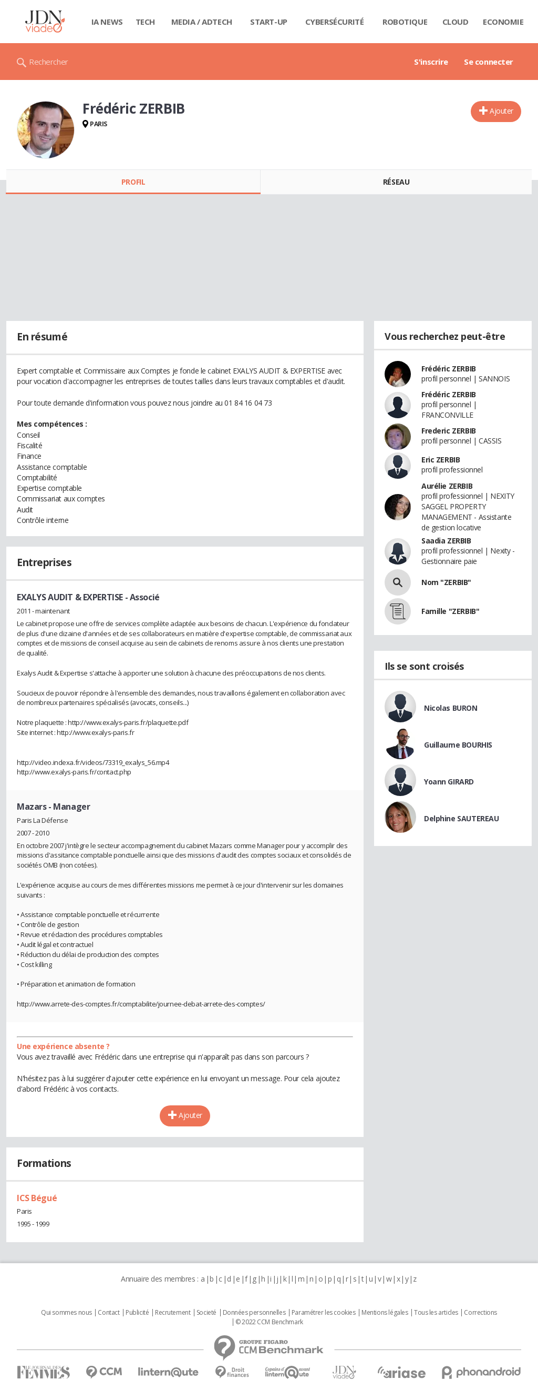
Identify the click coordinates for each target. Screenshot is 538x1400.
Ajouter (501, 111)
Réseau (396, 182)
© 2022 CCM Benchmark (269, 1322)
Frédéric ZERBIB (448, 369)
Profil (133, 182)
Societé (206, 1312)
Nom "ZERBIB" (446, 582)
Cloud (455, 21)
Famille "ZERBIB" (450, 611)
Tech (145, 21)
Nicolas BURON (451, 708)
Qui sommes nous (66, 1312)
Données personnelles (254, 1312)
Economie (503, 21)
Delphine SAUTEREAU (461, 818)
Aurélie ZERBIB (446, 486)
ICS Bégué (37, 1198)
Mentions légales (384, 1312)
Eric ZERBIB (440, 460)
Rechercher (48, 61)
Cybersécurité (334, 21)
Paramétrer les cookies (324, 1312)
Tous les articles (436, 1312)
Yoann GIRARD (449, 782)
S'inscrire (431, 61)
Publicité (137, 1312)
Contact (108, 1312)
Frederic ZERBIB (448, 431)
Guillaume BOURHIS (458, 745)
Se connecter (488, 61)
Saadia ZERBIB (446, 541)
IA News (107, 21)
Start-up (268, 21)
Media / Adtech (201, 21)
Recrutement (172, 1312)
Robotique (404, 21)
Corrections (480, 1312)
